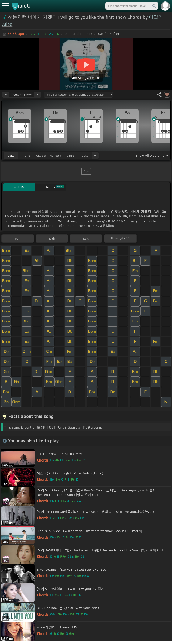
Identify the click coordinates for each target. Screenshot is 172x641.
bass (85, 155)
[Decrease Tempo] (5, 95)
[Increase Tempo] (37, 95)
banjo (70, 155)
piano (26, 155)
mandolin (56, 155)
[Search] (154, 6)
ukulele (41, 155)
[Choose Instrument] (95, 155)
